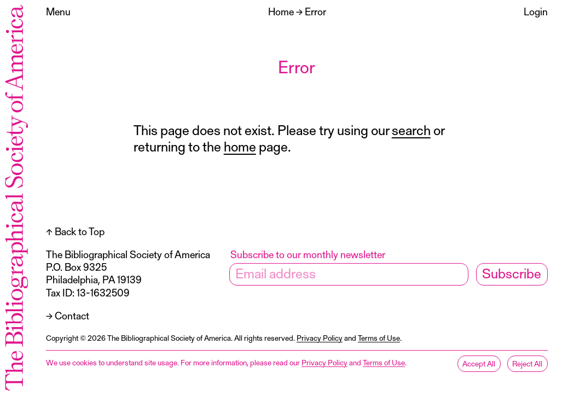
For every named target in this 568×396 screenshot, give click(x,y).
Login (536, 11)
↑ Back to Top (75, 231)
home (240, 146)
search (411, 129)
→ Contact (67, 315)
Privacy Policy (320, 338)
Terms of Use (379, 338)
